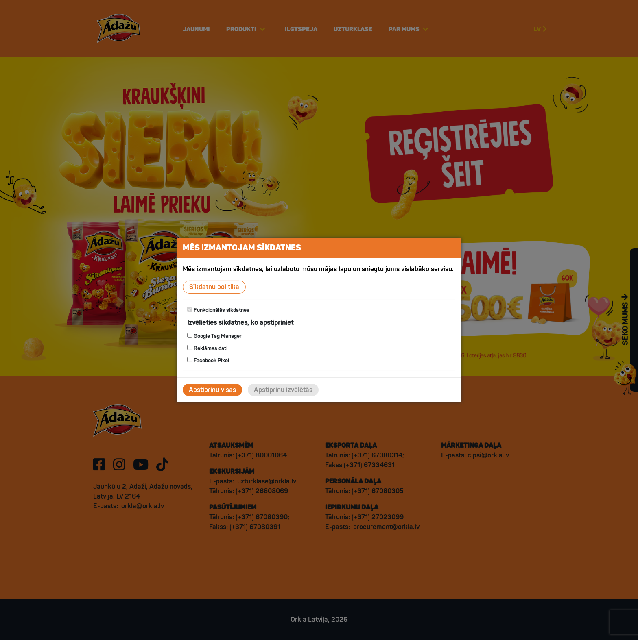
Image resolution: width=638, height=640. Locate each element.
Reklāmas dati (207, 348)
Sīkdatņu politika (214, 287)
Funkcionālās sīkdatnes (218, 310)
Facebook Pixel (208, 360)
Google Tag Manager (214, 336)
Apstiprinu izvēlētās (283, 390)
